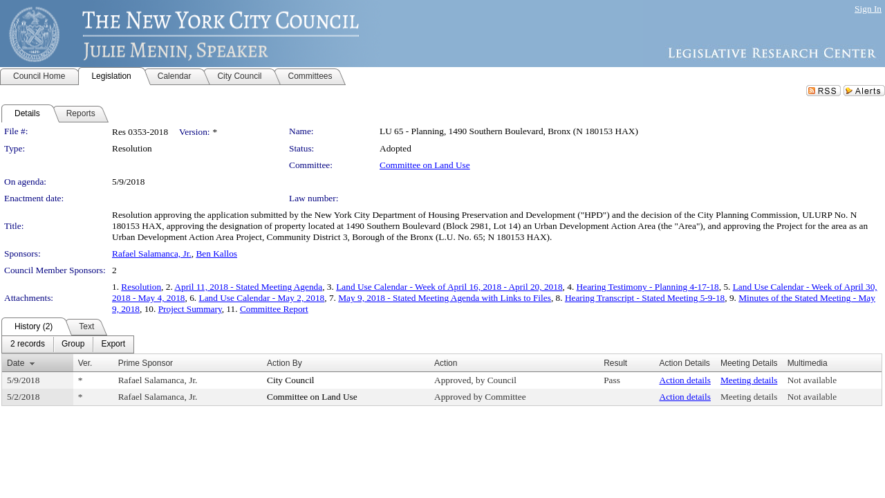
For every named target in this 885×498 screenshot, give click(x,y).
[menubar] (67, 344)
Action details (685, 380)
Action (445, 363)
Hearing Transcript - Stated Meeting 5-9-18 (645, 298)
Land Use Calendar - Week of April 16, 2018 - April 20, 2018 (449, 287)
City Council (291, 380)
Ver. (85, 363)
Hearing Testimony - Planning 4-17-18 (648, 287)
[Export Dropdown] (113, 344)
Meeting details (749, 380)
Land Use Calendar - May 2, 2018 (262, 298)
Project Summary (190, 309)
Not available (812, 380)
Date (15, 363)
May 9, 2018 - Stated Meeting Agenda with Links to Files (444, 298)
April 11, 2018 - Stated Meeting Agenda (248, 287)
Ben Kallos (216, 253)
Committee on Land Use (425, 165)
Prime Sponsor (145, 363)
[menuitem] (27, 344)
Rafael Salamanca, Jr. (152, 253)
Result (615, 363)
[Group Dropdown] (73, 344)
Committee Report (274, 309)
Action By (284, 363)
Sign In (868, 8)
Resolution (141, 287)
